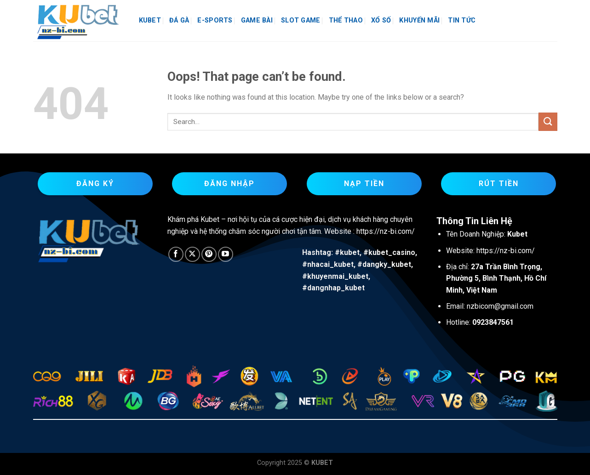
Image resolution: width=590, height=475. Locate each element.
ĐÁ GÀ (179, 20)
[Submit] (547, 121)
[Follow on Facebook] (175, 254)
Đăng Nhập (229, 183)
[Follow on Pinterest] (209, 254)
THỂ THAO (346, 20)
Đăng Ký (95, 183)
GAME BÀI (257, 20)
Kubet (209, 219)
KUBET (150, 20)
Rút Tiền (499, 183)
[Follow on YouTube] (225, 254)
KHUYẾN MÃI (419, 20)
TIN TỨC (461, 20)
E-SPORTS (214, 20)
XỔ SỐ (381, 20)
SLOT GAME (301, 20)
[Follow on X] (192, 254)
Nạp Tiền (364, 183)
